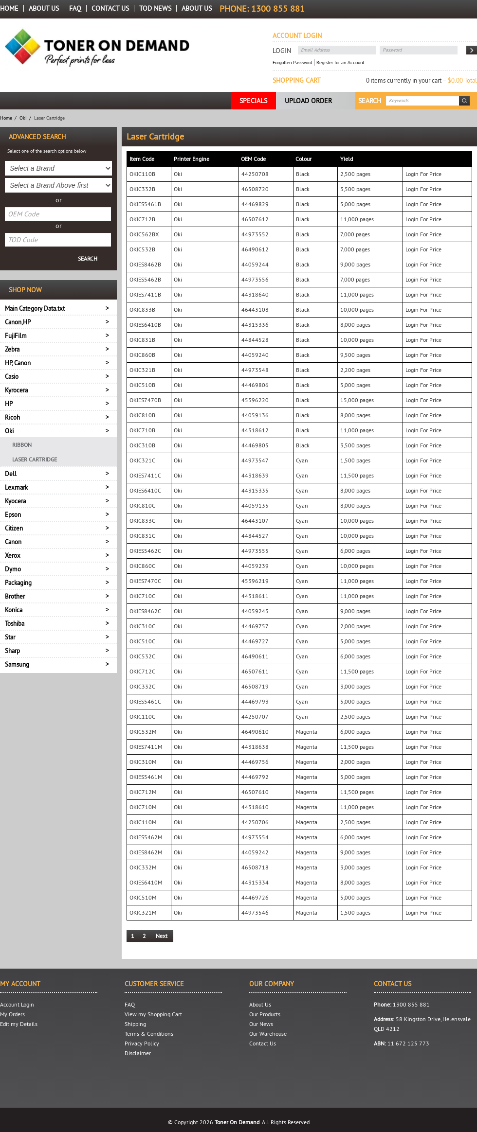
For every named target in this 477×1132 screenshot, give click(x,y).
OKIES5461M (145, 776)
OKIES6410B (145, 324)
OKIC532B (142, 249)
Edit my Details (18, 1023)
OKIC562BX (144, 234)
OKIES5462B (145, 279)
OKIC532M (142, 731)
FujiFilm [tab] (16, 335)
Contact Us (110, 8)
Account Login (17, 1004)
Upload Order (308, 100)
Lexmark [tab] (16, 487)
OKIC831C (142, 535)
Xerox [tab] (12, 555)
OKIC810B (142, 415)
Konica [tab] (13, 610)
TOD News (155, 8)
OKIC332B (142, 189)
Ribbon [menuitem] (22, 444)
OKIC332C (142, 686)
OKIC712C (142, 671)
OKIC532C (142, 656)
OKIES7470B (145, 400)
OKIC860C (142, 565)
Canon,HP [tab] (18, 322)
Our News (261, 1023)
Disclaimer (138, 1053)
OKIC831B (142, 339)
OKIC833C (142, 520)
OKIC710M (142, 807)
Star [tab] (10, 637)
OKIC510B (142, 385)
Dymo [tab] (13, 569)
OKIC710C (142, 596)
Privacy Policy (142, 1043)
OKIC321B (142, 369)
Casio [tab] (11, 376)
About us (197, 8)
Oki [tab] (9, 431)
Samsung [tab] (17, 664)
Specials (253, 100)
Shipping (135, 1023)
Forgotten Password (292, 62)
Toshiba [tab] (14, 623)
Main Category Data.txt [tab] (35, 308)
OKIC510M (142, 897)
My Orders (12, 1014)
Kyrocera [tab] (16, 390)
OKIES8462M (145, 852)
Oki (23, 118)
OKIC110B (142, 173)
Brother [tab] (15, 596)
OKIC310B (142, 445)
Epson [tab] (13, 514)
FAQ (75, 8)
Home (9, 8)
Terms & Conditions (149, 1033)
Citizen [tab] (14, 528)
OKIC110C (142, 716)
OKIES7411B (145, 294)
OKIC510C (142, 641)
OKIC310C (142, 626)
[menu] (58, 451)
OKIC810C (142, 505)
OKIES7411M (145, 746)
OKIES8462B (145, 264)
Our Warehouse (268, 1033)
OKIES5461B (145, 204)
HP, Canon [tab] (18, 363)
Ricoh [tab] (12, 417)
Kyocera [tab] (15, 501)
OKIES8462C (145, 611)
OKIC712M (142, 792)
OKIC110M (142, 822)
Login (282, 50)
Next (161, 935)
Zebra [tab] (12, 349)
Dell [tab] (11, 474)
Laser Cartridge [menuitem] (34, 459)
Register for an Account (340, 62)
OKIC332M (142, 867)
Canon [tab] (13, 542)
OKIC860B (142, 354)
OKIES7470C (145, 580)
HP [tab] (9, 403)
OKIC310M (142, 761)
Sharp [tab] (12, 650)
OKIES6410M (145, 882)
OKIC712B (142, 219)
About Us (44, 8)
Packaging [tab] (18, 582)
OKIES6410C (145, 490)
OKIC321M (142, 912)
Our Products (264, 1014)
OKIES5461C (145, 701)
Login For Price (423, 173)
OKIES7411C (145, 475)
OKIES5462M (145, 837)
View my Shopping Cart (153, 1014)
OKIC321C (142, 460)
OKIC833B (142, 309)
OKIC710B (142, 430)
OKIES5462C (145, 550)
